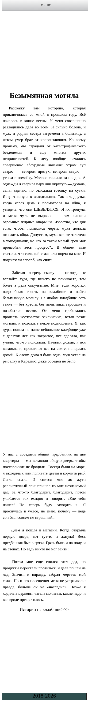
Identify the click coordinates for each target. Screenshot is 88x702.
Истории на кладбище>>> (44, 609)
